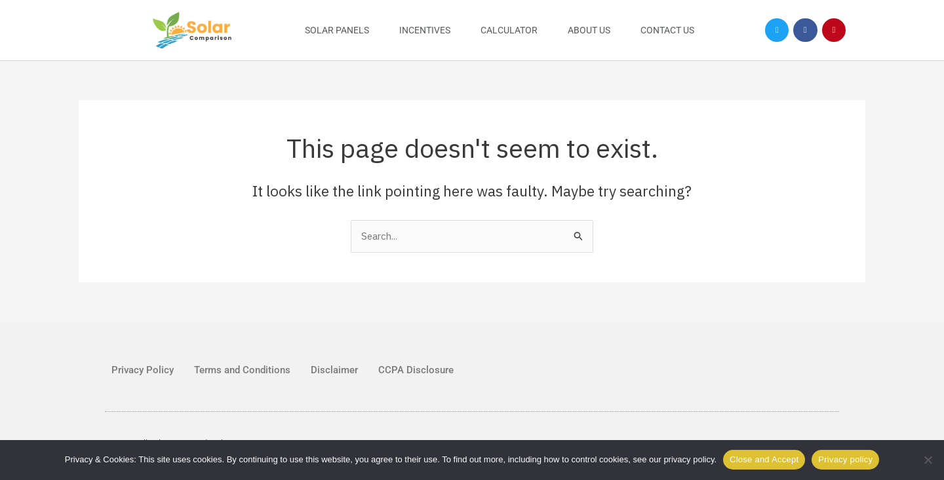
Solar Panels (337, 30)
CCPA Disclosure (416, 370)
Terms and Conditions (242, 370)
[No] (927, 459)
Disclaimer (334, 370)
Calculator (509, 30)
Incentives (424, 30)
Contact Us (667, 30)
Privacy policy (845, 459)
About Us (589, 30)
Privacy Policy (142, 370)
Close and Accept (764, 459)
